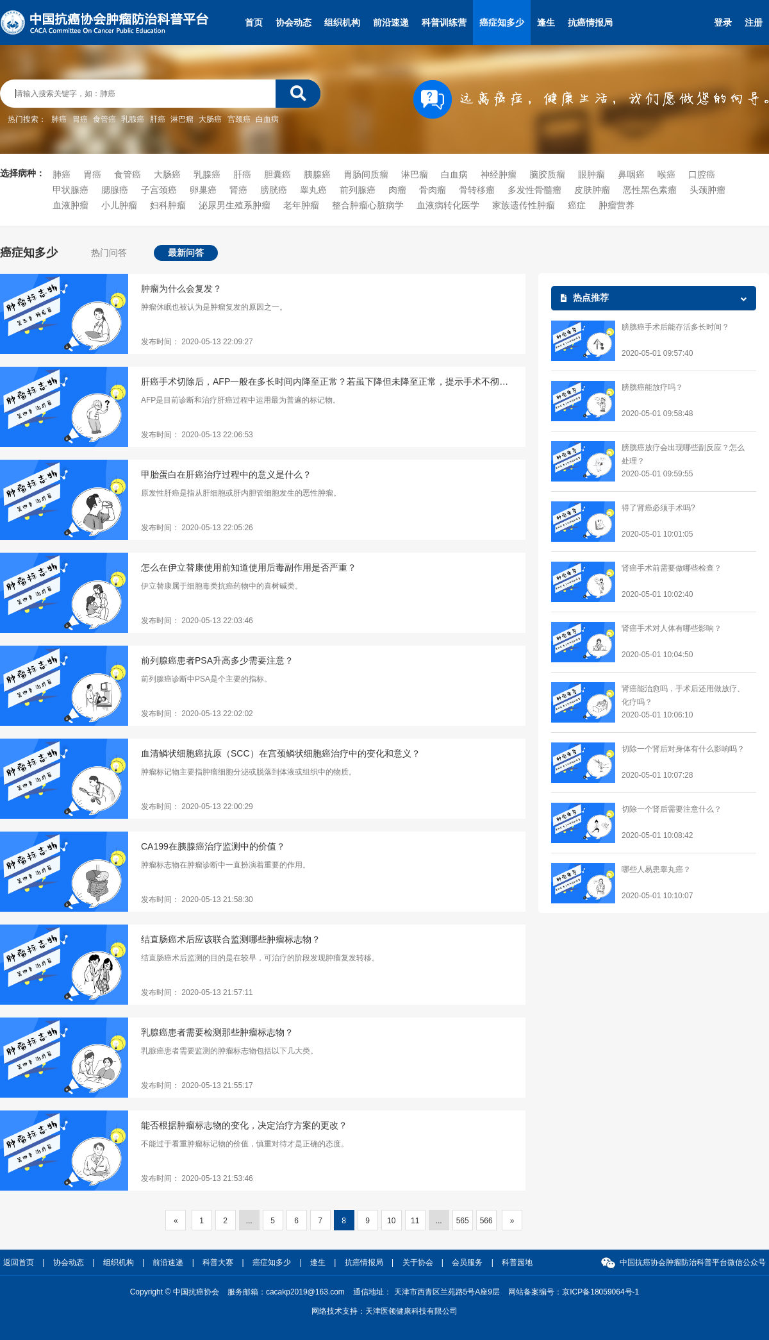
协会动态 (293, 22)
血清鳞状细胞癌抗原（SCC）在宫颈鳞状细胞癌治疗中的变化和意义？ (280, 753)
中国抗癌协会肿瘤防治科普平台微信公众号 (693, 1262)
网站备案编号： (573, 1291)
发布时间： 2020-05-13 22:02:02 (197, 713)
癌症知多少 (501, 22)
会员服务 (467, 1262)
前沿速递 (391, 22)
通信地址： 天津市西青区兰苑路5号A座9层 (426, 1291)
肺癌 (59, 119)
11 (415, 1220)
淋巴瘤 (182, 119)
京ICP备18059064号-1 (600, 1291)
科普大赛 (218, 1262)
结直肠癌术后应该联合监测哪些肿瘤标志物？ (230, 939)
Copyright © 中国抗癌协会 (174, 1291)
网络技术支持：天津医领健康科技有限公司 (384, 1311)
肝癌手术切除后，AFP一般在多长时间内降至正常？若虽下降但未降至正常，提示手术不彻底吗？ (327, 381)
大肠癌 (210, 119)
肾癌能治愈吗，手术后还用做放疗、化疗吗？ (683, 695)
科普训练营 (444, 22)
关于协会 (417, 1262)
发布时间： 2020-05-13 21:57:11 (197, 992)
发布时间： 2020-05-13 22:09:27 (197, 341)
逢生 (546, 22)
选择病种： (22, 173)
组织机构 (342, 22)
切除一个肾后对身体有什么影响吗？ (683, 748)
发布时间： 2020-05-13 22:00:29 (197, 806)
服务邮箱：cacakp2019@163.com (286, 1291)
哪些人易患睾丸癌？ (656, 869)
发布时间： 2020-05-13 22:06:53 (197, 434)
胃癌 (80, 119)
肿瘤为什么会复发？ (181, 288)
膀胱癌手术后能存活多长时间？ (675, 326)
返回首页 (18, 1262)
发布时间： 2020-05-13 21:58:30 (197, 899)
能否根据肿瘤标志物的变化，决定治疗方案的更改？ (244, 1125)
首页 (254, 22)
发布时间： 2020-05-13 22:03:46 (197, 620)
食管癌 (104, 119)
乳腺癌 (132, 119)
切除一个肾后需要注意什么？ (672, 809)
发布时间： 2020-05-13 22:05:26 (197, 527)
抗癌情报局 (590, 22)
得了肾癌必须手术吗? (658, 507)
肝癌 (157, 119)
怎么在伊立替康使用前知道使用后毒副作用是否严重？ (248, 567)
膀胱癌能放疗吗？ (652, 387)
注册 (754, 22)
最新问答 (186, 252)
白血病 (267, 119)
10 (391, 1220)
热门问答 (109, 252)
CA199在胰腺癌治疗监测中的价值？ (213, 846)
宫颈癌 (239, 119)
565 (462, 1220)
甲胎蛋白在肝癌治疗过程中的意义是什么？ (226, 474)
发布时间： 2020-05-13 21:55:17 (197, 1085)
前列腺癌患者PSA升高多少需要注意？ (217, 660)
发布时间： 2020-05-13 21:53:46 (197, 1178)
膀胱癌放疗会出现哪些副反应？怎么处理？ (683, 454)
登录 (723, 22)
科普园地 (517, 1262)
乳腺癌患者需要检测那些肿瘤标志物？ (217, 1032)
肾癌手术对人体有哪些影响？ (672, 628)
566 (486, 1220)
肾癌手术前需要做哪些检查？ (672, 568)
